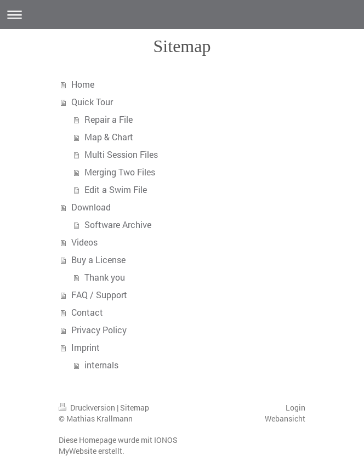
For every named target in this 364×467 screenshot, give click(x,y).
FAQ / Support (99, 294)
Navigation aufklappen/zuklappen (182, 14)
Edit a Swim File (115, 189)
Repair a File (108, 119)
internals (101, 365)
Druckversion (88, 407)
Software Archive (117, 224)
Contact (87, 312)
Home (82, 84)
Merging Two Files (119, 172)
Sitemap (134, 407)
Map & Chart (108, 137)
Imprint (85, 347)
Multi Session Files (121, 154)
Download (91, 207)
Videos (84, 242)
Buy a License (98, 259)
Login (295, 407)
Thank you (104, 277)
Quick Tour (92, 101)
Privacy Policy (99, 329)
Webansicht (285, 418)
